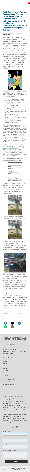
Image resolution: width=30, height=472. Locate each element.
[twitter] (13, 427)
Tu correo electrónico (9, 438)
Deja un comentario (8, 33)
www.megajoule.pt (8, 280)
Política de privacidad (9, 384)
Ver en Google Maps (8, 379)
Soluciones (5, 361)
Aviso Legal (6, 382)
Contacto (5, 375)
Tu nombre (6, 431)
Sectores (5, 366)
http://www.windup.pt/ (11, 148)
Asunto (5, 444)
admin (19, 33)
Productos (5, 363)
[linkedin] (21, 427)
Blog (3, 373)
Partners (5, 370)
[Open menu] (7, 3)
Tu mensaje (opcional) (10, 450)
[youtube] (17, 427)
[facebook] (9, 427)
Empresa (5, 368)
